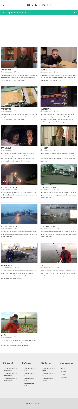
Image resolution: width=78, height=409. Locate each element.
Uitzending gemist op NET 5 (48, 369)
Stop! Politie (6, 265)
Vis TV (43, 265)
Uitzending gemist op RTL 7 (29, 380)
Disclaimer (64, 377)
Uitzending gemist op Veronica (48, 380)
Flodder (44, 148)
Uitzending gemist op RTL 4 (29, 369)
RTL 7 (16, 72)
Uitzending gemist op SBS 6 (48, 374)
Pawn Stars (6, 70)
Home (63, 368)
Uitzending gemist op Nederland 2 (10, 374)
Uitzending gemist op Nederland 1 (10, 369)
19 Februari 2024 (6, 72)
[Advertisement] (39, 31)
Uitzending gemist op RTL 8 (29, 385)
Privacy (63, 371)
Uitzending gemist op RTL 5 (29, 374)
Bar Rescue (46, 109)
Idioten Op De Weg (9, 187)
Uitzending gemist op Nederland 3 (10, 380)
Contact (63, 374)
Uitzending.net (46, 404)
